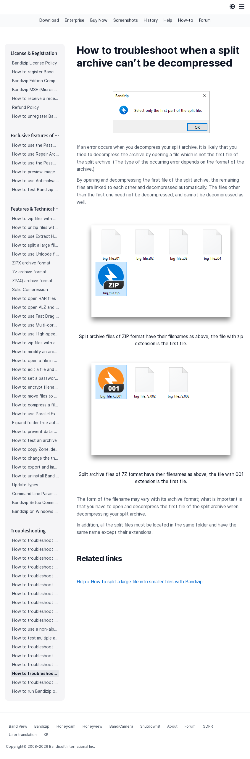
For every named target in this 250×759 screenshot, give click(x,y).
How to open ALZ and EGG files (35, 307)
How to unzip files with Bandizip (35, 227)
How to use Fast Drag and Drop (35, 316)
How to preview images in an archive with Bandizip (35, 171)
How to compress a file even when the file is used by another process (35, 405)
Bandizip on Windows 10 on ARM (35, 511)
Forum (205, 20)
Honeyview (92, 726)
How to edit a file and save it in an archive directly (35, 369)
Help (168, 20)
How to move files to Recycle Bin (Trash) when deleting (35, 396)
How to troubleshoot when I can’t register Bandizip (35, 540)
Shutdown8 (150, 726)
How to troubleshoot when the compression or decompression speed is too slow (35, 602)
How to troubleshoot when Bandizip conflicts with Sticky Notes (35, 655)
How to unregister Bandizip (35, 116)
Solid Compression (30, 289)
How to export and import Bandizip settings (35, 467)
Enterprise (74, 20)
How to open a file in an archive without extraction (35, 360)
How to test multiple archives (35, 638)
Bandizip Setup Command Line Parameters (35, 502)
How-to (185, 20)
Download (49, 20)
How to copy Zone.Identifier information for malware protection (35, 449)
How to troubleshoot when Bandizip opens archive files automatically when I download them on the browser (35, 567)
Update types (25, 484)
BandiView (18, 726)
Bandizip (41, 726)
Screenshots (125, 20)
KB (46, 734)
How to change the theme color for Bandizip (35, 458)
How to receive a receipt (35, 98)
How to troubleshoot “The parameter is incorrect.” (35, 647)
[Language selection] (232, 6)
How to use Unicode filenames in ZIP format (35, 254)
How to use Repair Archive (35, 154)
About (172, 726)
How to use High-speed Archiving (35, 334)
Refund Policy (25, 107)
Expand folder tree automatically (35, 422)
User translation (23, 734)
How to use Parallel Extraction (35, 413)
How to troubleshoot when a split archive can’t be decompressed (35, 673)
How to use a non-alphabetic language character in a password (35, 629)
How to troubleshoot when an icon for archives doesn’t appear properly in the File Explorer (35, 576)
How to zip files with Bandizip (35, 218)
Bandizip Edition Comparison (35, 80)
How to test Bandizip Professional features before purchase (35, 189)
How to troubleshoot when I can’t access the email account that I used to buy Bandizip (35, 549)
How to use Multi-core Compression (35, 325)
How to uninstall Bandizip (35, 476)
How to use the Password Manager (35, 145)
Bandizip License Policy (34, 63)
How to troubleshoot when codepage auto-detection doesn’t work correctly (35, 558)
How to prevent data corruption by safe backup (35, 431)
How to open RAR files (34, 298)
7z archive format (29, 271)
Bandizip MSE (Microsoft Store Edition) (35, 89)
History (151, 20)
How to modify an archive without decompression (35, 351)
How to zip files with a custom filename (35, 342)
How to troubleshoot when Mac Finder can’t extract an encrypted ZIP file (35, 620)
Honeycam (66, 726)
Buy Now (98, 20)
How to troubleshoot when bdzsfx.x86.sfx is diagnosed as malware (35, 682)
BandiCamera (121, 726)
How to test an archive (34, 440)
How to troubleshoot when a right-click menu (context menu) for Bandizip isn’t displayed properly (35, 593)
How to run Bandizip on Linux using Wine (35, 691)
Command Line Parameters (35, 493)
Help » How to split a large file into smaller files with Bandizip (140, 581)
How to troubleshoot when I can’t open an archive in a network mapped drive (35, 664)
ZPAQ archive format (32, 280)
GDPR (208, 726)
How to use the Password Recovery (35, 163)
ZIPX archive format (31, 263)
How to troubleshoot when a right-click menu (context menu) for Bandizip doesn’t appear (35, 584)
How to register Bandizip (35, 72)
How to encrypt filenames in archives (35, 387)
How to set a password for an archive (35, 378)
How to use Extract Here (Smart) (35, 236)
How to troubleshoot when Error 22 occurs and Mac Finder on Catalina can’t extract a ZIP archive (35, 611)
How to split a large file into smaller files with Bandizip (35, 245)
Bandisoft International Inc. (72, 746)
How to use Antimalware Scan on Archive (35, 180)
